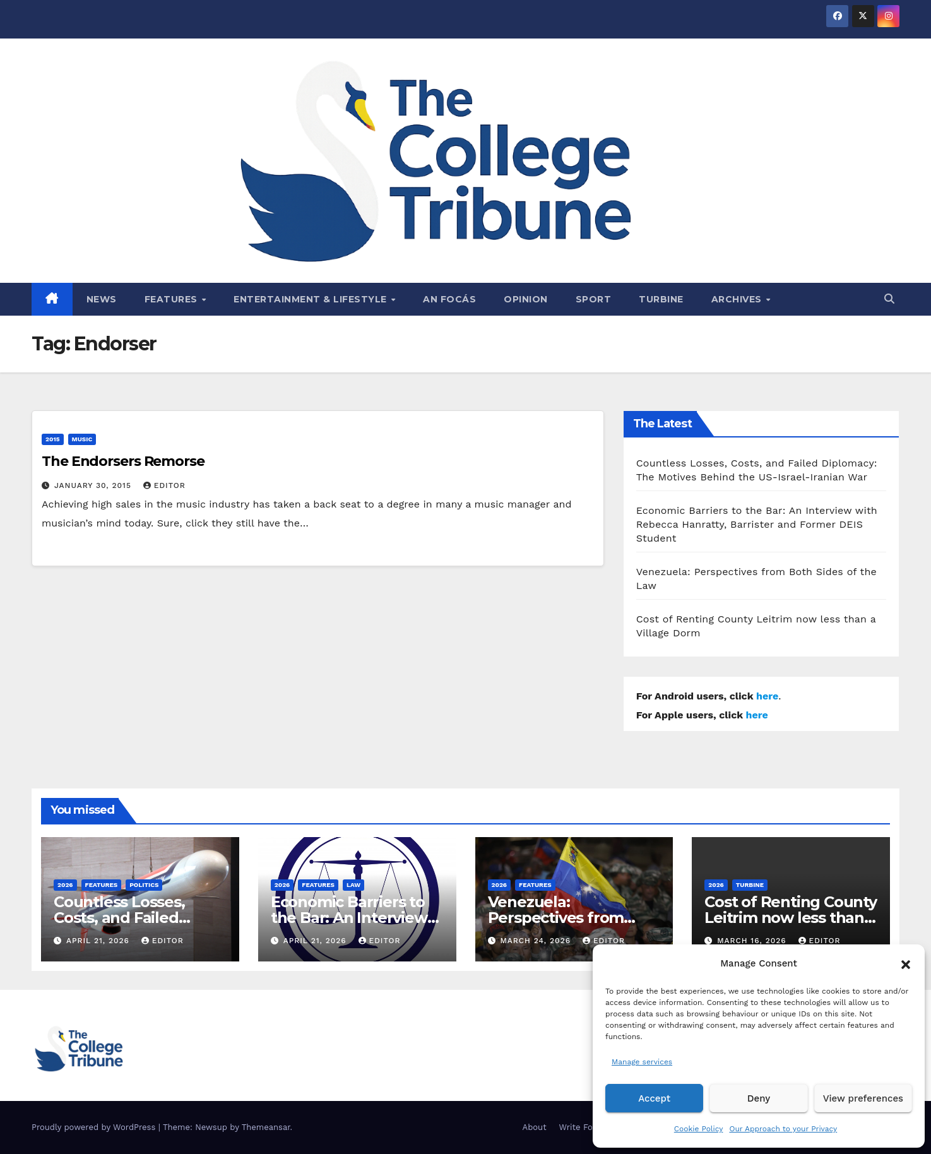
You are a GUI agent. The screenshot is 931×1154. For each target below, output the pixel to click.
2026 (65, 884)
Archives (738, 299)
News (101, 299)
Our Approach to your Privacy (783, 1128)
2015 (52, 439)
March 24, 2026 (537, 940)
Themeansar (266, 1127)
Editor (164, 485)
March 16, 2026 (753, 940)
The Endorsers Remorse (123, 461)
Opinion (526, 299)
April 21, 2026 (99, 940)
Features (173, 299)
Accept (654, 1098)
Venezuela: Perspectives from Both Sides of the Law (568, 918)
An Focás (449, 299)
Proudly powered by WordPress (95, 1127)
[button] (905, 963)
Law (353, 884)
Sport (594, 299)
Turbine (661, 299)
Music (82, 439)
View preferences (863, 1098)
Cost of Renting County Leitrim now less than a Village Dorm (790, 918)
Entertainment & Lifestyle (311, 299)
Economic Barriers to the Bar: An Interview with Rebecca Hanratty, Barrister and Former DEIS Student (756, 524)
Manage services (642, 1061)
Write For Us (584, 1127)
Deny (758, 1098)
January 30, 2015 (94, 485)
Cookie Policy (698, 1128)
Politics (143, 884)
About (535, 1127)
